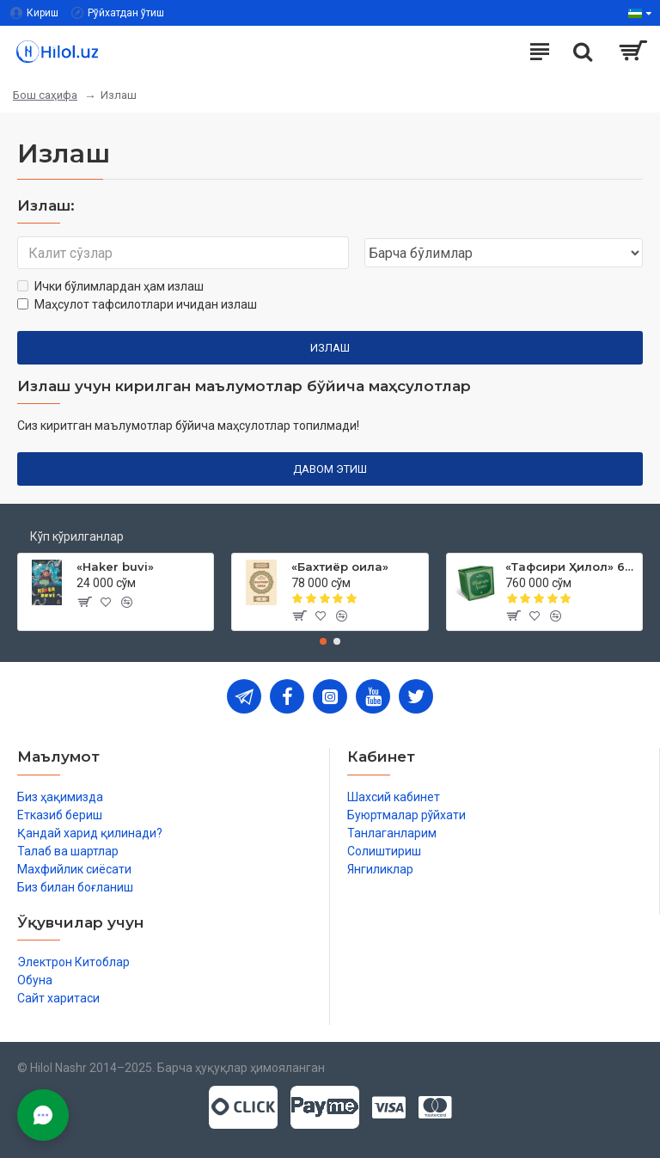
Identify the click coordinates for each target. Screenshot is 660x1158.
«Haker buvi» (115, 566)
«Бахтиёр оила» (339, 566)
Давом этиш (330, 469)
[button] (323, 641)
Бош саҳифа (45, 95)
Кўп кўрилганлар (77, 536)
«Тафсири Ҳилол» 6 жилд (570, 566)
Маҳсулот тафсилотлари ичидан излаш (137, 304)
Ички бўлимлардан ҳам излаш (110, 286)
